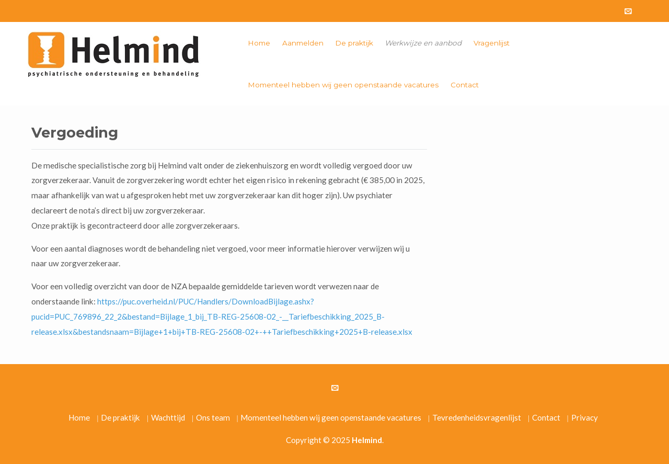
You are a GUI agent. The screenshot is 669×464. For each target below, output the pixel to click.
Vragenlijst (492, 43)
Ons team (213, 417)
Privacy (584, 417)
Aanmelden (303, 43)
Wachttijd (168, 417)
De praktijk (354, 43)
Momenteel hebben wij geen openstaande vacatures (343, 85)
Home (259, 43)
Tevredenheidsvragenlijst (476, 417)
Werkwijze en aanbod (423, 43)
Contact (465, 85)
